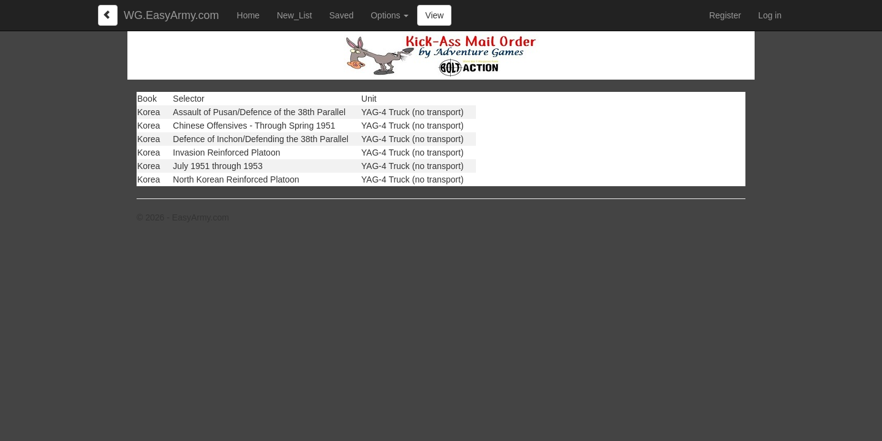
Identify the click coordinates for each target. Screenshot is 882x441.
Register (725, 15)
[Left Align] (108, 15)
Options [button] (390, 15)
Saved (342, 15)
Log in (770, 15)
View (434, 15)
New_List (294, 15)
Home (248, 15)
